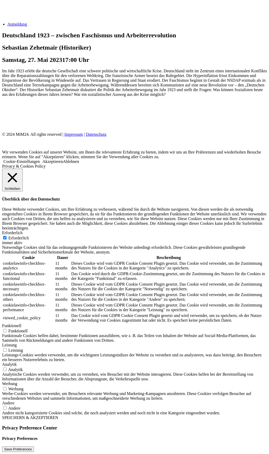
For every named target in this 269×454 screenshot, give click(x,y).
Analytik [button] (9, 364)
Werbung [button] (9, 383)
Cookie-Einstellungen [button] (21, 161)
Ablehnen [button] (71, 161)
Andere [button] (8, 403)
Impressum (73, 134)
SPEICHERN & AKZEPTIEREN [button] (30, 417)
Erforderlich (18, 238)
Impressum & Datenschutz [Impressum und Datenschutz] (30, 116)
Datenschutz (96, 134)
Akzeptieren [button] (53, 161)
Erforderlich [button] (12, 233)
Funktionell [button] (11, 325)
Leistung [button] (9, 345)
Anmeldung (17, 24)
